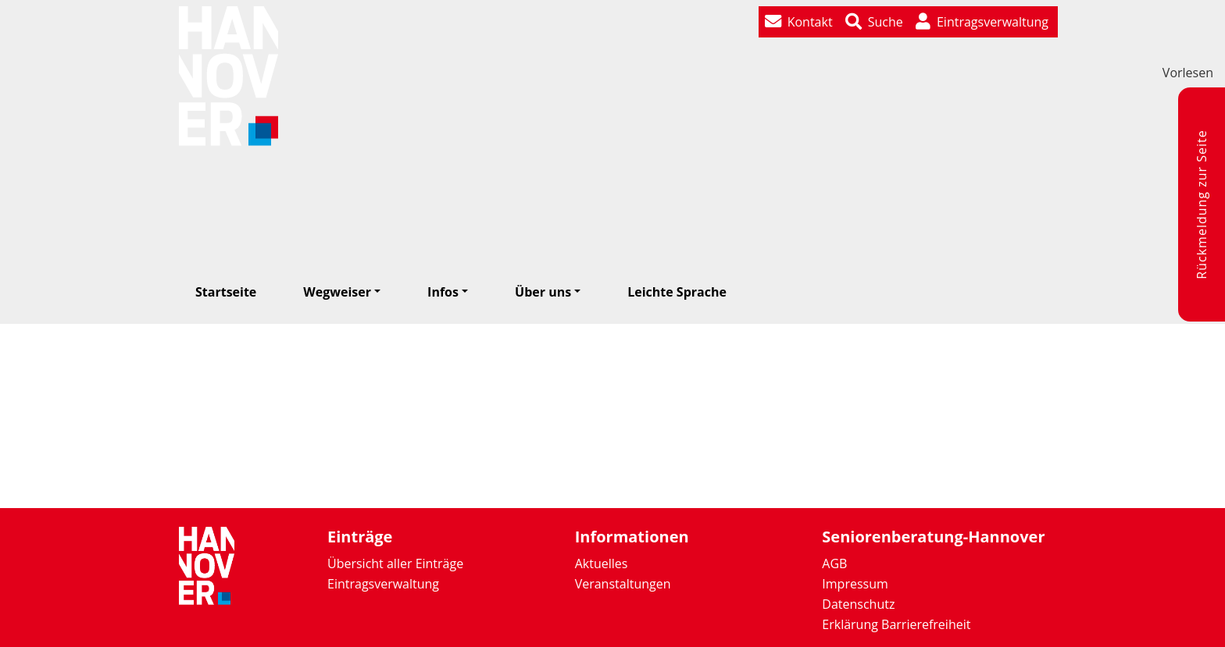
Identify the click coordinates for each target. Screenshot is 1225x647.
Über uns (543, 291)
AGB (834, 563)
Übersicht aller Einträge (395, 563)
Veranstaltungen (623, 583)
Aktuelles (601, 563)
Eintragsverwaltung (383, 583)
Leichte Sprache (677, 291)
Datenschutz (858, 604)
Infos (443, 291)
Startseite (225, 291)
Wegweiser (337, 291)
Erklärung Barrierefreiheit (896, 624)
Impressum (855, 583)
